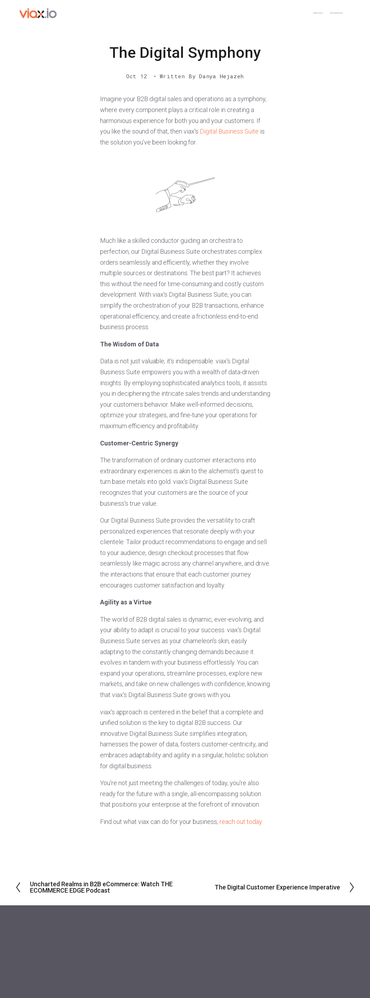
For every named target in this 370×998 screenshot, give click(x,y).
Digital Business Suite (229, 131)
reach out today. (241, 821)
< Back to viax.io (255, 13)
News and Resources (313, 13)
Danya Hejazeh (221, 76)
